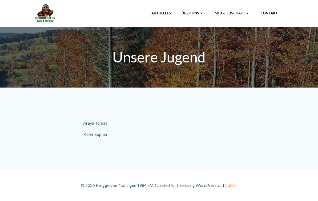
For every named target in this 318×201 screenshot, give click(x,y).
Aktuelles (161, 13)
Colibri (231, 185)
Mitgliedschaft (232, 13)
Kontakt (269, 13)
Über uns (193, 13)
